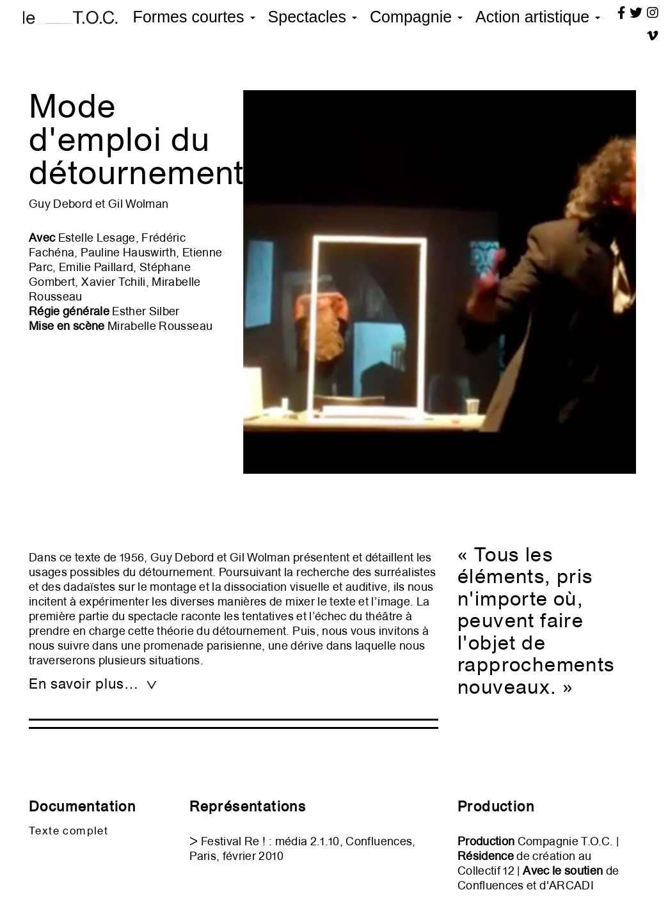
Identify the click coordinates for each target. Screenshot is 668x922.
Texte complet (68, 830)
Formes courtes (194, 17)
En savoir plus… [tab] (93, 683)
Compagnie (416, 17)
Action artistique (537, 17)
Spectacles (312, 17)
